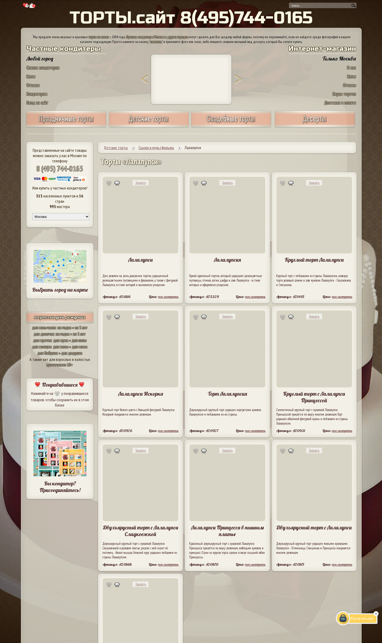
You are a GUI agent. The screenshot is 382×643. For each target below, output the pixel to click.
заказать (156, 41)
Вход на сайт (37, 103)
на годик (64, 327)
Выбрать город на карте (60, 289)
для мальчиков (44, 327)
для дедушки (71, 353)
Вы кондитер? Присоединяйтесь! (60, 486)
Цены (31, 76)
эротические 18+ (59, 364)
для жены (60, 346)
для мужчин (42, 340)
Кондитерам (37, 94)
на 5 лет (81, 327)
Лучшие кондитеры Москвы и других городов (157, 36)
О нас (351, 67)
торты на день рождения (59, 317)
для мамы (79, 346)
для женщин (41, 346)
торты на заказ (99, 36)
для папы (79, 340)
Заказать (140, 182)
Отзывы (33, 85)
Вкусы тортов (344, 94)
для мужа (60, 340)
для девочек (44, 333)
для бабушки (47, 353)
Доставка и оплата (340, 103)
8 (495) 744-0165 (59, 168)
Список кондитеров (43, 67)
